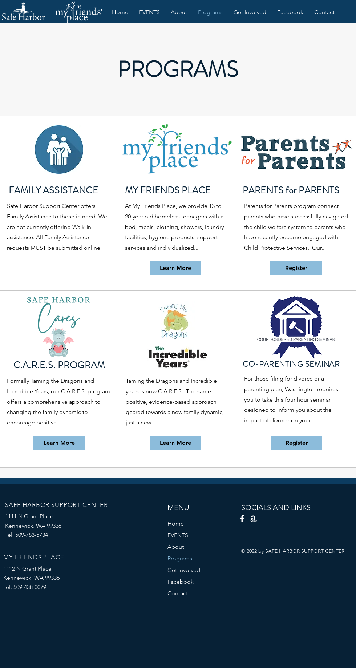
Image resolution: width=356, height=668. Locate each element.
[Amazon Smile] (253, 518)
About (175, 546)
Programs (179, 558)
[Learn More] (175, 268)
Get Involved (183, 570)
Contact (177, 593)
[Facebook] (242, 518)
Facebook (180, 581)
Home (175, 523)
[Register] (296, 268)
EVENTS (177, 535)
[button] (149, 12)
